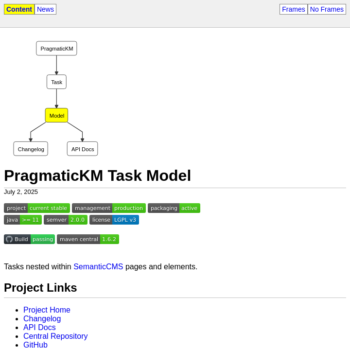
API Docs (39, 327)
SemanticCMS (98, 266)
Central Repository (55, 336)
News (45, 9)
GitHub (35, 345)
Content (19, 9)
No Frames (327, 9)
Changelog (42, 319)
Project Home (46, 310)
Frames (293, 9)
